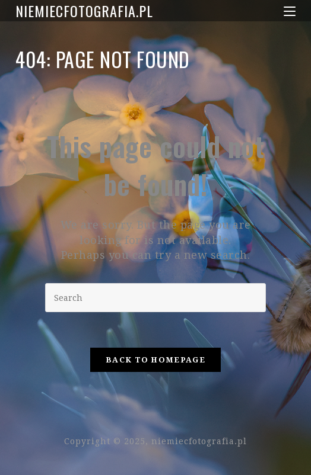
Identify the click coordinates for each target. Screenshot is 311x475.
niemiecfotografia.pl (84, 10)
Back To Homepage (155, 359)
